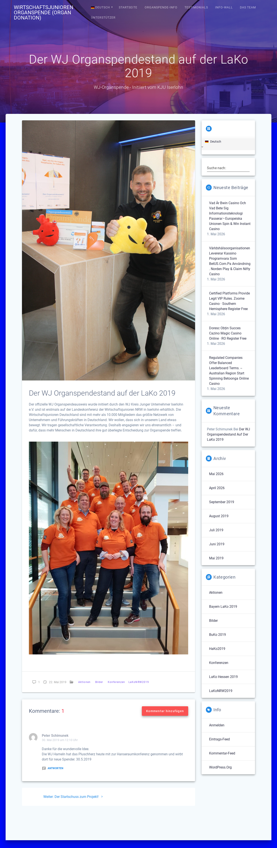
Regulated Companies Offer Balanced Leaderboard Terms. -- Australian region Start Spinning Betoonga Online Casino (229, 371)
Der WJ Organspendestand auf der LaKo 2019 (228, 434)
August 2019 (218, 516)
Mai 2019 (216, 558)
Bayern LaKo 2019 (223, 607)
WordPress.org (220, 767)
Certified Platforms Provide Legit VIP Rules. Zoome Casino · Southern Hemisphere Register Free (229, 301)
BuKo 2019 (217, 635)
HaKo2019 (217, 649)
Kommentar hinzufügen (165, 711)
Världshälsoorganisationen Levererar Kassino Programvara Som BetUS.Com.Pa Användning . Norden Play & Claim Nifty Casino (229, 261)
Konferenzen (116, 682)
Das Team (248, 7)
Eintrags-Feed (219, 739)
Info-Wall (224, 7)
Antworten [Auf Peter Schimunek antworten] (52, 768)
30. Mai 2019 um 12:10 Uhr (60, 740)
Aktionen (84, 682)
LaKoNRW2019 (138, 682)
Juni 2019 (216, 544)
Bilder (99, 682)
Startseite (128, 7)
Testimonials (196, 7)
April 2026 (217, 488)
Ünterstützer (103, 17)
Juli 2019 (216, 530)
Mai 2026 (216, 474)
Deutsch (100, 7)
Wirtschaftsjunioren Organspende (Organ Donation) (43, 12)
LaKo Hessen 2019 (223, 677)
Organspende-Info (161, 7)
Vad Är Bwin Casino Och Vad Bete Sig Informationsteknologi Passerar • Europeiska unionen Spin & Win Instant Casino (229, 216)
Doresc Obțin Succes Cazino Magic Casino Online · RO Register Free (227, 333)
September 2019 (221, 502)
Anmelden (216, 725)
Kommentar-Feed (222, 753)
